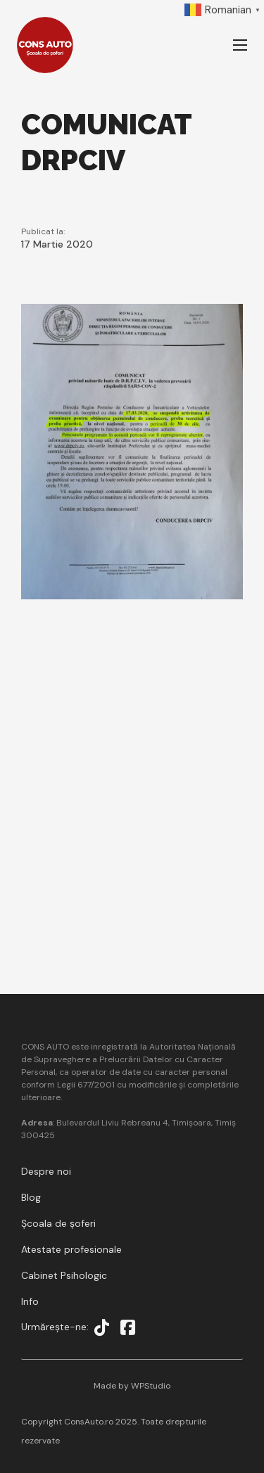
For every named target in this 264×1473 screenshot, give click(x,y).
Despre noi (46, 1171)
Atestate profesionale (71, 1249)
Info (30, 1301)
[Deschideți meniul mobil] (240, 45)
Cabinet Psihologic (64, 1275)
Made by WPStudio (132, 1385)
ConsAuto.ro (89, 1421)
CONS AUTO (46, 1046)
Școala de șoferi (58, 1223)
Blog (31, 1197)
